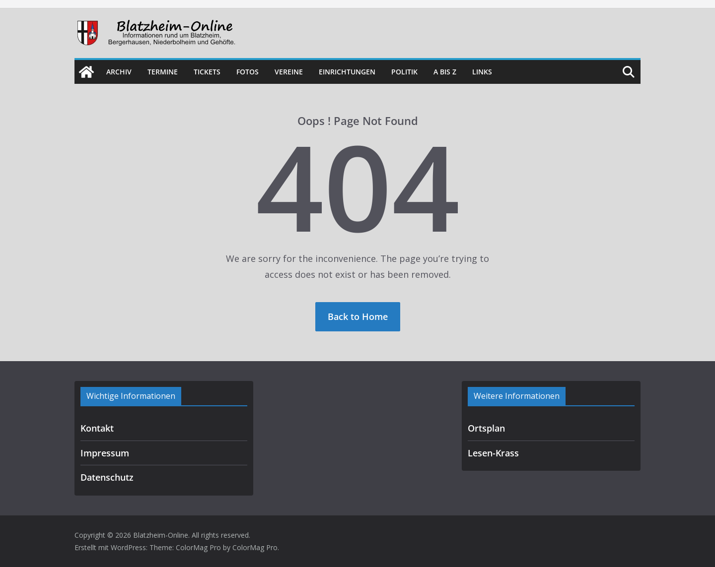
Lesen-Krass (493, 453)
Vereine (289, 71)
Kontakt (97, 428)
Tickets (207, 71)
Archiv (119, 71)
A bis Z (444, 71)
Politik (404, 71)
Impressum (104, 453)
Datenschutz (107, 477)
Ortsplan (486, 428)
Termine (162, 71)
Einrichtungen (347, 71)
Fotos (247, 71)
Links (482, 71)
